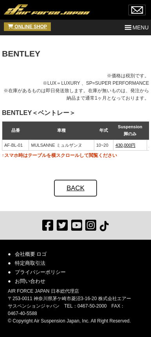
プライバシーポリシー (40, 272)
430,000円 (125, 145)
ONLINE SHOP (27, 26)
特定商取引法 (30, 263)
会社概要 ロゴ (31, 254)
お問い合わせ (30, 281)
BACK (75, 188)
